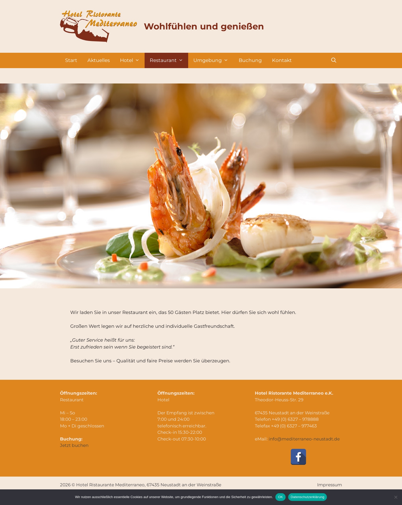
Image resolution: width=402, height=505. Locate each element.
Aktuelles (98, 60)
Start (71, 60)
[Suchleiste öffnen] (334, 60)
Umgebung (213, 60)
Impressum (329, 484)
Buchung (250, 60)
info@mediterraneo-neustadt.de (304, 438)
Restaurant (169, 60)
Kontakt (282, 60)
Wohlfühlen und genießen (204, 26)
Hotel (132, 60)
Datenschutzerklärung (307, 497)
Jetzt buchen (74, 445)
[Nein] (395, 497)
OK (280, 497)
